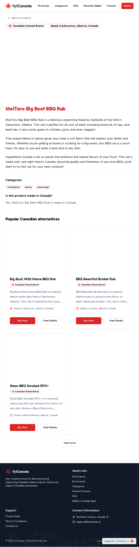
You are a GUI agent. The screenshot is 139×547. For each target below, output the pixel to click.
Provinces (43, 5)
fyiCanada (22, 5)
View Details (50, 320)
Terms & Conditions (16, 521)
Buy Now (22, 320)
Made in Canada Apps (84, 501)
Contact (111, 5)
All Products (78, 476)
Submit (127, 5)
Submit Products (81, 491)
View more (70, 443)
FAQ (75, 5)
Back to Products (19, 18)
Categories (61, 5)
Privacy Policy (13, 516)
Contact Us (12, 526)
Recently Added (92, 5)
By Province (78, 481)
